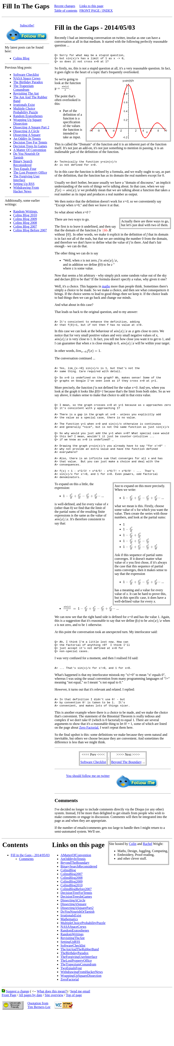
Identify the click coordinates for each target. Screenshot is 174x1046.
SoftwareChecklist (72, 978)
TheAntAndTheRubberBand (79, 982)
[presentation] (63, 90)
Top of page (74, 1027)
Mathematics (69, 952)
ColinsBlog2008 (71, 910)
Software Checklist (26, 74)
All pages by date (30, 1027)
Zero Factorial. (89, 760)
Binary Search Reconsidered (22, 163)
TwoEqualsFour (71, 1000)
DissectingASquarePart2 (76, 940)
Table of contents (65, 10)
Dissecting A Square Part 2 (31, 127)
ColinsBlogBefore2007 (76, 921)
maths (106, 290)
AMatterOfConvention (75, 888)
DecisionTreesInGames (76, 929)
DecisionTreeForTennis (76, 925)
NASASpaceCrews (73, 959)
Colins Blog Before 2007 (30, 230)
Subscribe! (27, 25)
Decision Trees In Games (30, 146)
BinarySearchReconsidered (78, 899)
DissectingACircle (72, 933)
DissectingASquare (73, 936)
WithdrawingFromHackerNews (81, 1004)
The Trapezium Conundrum (23, 87)
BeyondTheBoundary (74, 895)
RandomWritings (72, 967)
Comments (26, 891)
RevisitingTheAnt (72, 970)
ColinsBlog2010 (71, 918)
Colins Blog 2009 (25, 219)
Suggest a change (17, 1024)
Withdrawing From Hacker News (26, 189)
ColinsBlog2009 (71, 914)
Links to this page (91, 6)
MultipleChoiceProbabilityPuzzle (82, 955)
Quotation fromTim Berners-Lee (38, 1037)
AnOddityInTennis (73, 891)
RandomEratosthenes (74, 963)
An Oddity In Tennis (27, 138)
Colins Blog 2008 (25, 222)
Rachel (147, 876)
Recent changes (64, 6)
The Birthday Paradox (28, 82)
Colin (132, 876)
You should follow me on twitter (88, 808)
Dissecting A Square (27, 135)
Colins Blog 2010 (25, 215)
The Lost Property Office (30, 172)
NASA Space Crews (27, 78)
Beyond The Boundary (126, 794)
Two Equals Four (24, 168)
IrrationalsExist (70, 948)
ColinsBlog (68, 903)
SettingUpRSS (70, 974)
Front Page (9, 1027)
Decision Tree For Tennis (30, 142)
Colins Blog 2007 (25, 226)
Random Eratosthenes (28, 116)
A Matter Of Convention (29, 150)
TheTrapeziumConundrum (78, 997)
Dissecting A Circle (26, 131)
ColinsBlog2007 (71, 906)
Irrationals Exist (24, 104)
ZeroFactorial (69, 1012)
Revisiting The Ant (26, 93)
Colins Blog (21, 58)
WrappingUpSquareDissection (80, 1008)
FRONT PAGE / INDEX (96, 10)
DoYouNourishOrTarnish (77, 944)
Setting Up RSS (23, 184)
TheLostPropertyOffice (76, 993)
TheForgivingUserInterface (78, 989)
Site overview (54, 1027)
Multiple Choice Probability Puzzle (25, 110)
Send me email (80, 1024)
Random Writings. (25, 211)
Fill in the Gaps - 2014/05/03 (30, 888)
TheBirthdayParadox (74, 985)
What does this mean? (52, 1024)
